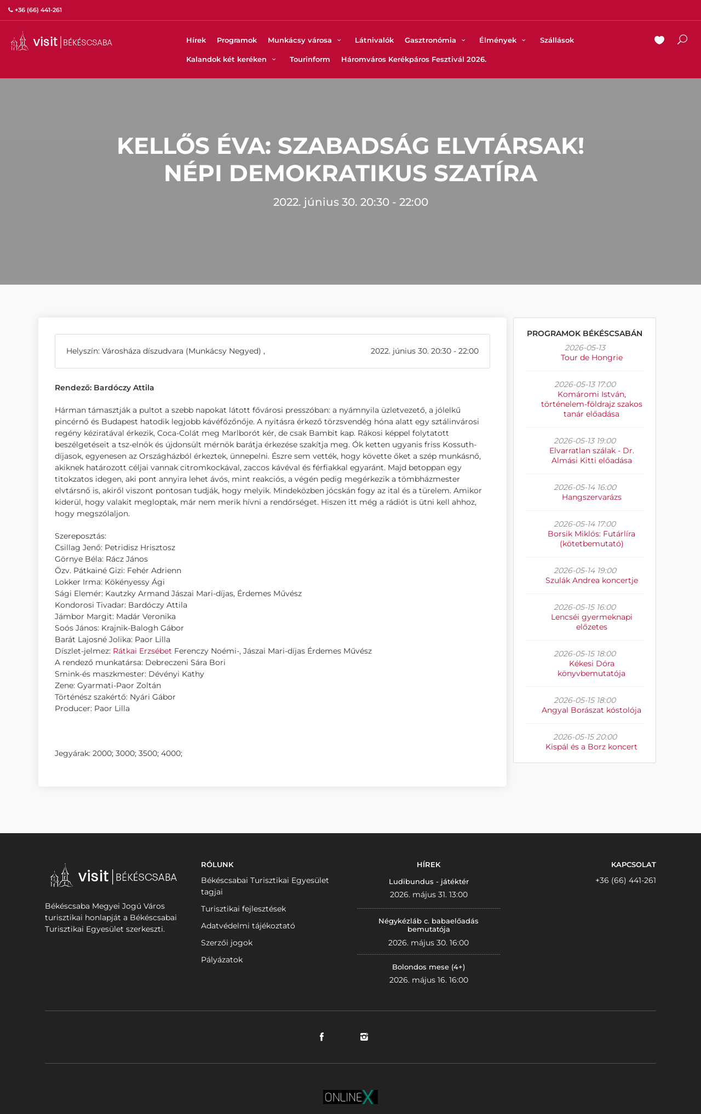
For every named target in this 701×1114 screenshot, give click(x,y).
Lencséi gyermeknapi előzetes (592, 622)
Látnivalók (374, 40)
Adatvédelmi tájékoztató (248, 926)
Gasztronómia (436, 40)
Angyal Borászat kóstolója (591, 710)
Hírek (196, 40)
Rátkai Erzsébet (142, 651)
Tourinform (310, 59)
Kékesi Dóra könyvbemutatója (591, 668)
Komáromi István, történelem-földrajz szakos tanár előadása (591, 404)
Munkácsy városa (306, 40)
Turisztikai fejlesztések (243, 909)
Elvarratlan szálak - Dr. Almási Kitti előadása (591, 455)
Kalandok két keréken (232, 59)
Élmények (503, 40)
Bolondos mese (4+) (428, 966)
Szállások (557, 40)
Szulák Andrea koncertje (591, 580)
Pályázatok (222, 960)
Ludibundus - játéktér (429, 881)
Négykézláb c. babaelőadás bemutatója (428, 925)
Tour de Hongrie (592, 357)
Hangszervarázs (592, 497)
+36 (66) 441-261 (625, 880)
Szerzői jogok (226, 943)
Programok (237, 40)
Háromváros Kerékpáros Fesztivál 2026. (413, 59)
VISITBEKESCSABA (61, 41)
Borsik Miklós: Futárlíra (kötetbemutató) (591, 539)
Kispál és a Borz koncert (591, 747)
